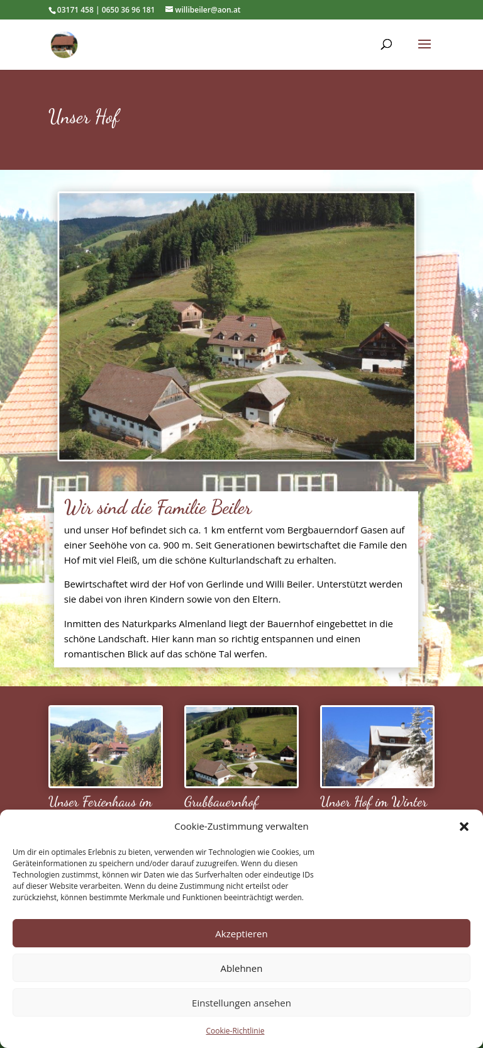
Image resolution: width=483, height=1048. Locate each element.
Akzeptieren (241, 933)
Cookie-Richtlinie (235, 1030)
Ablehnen (242, 968)
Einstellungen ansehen (241, 1002)
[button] (464, 826)
